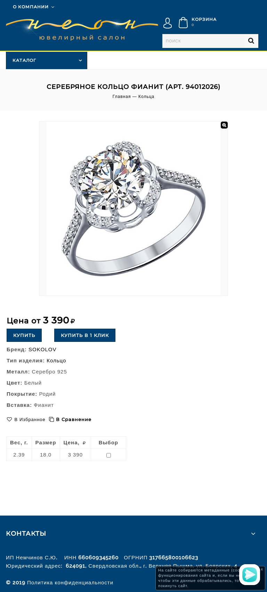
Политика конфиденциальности (70, 582)
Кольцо (56, 360)
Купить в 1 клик (85, 335)
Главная (122, 96)
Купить (24, 335)
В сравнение (73, 419)
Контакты (26, 533)
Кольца (146, 96)
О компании (31, 6)
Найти (251, 41)
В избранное (29, 419)
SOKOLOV (42, 349)
